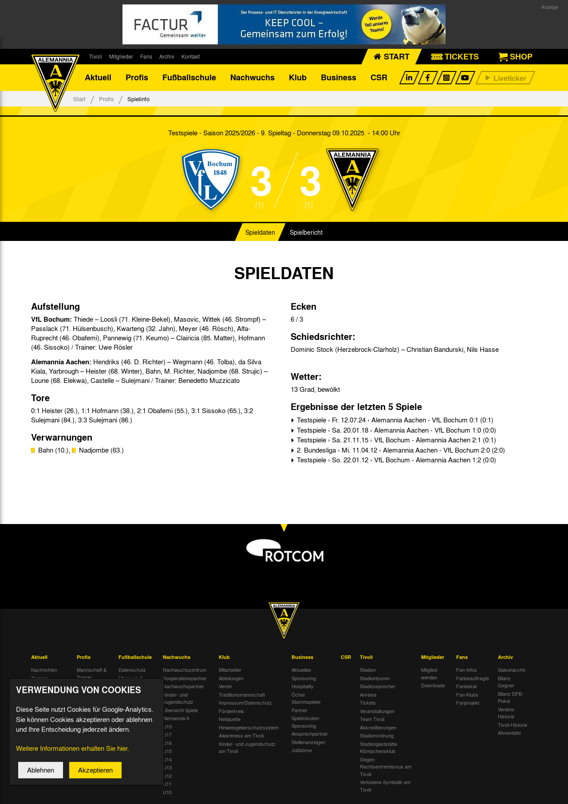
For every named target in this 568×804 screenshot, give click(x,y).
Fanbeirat (466, 686)
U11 (167, 783)
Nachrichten (44, 669)
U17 (167, 734)
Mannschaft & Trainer (91, 673)
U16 (167, 742)
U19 (167, 726)
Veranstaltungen (377, 710)
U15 (167, 750)
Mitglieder (121, 56)
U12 (167, 775)
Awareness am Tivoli (241, 735)
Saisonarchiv (512, 669)
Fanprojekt (467, 702)
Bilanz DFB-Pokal (511, 697)
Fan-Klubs (467, 694)
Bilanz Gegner (506, 681)
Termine (39, 678)
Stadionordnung (377, 735)
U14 (167, 759)
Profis (137, 77)
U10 (167, 792)
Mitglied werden (429, 673)
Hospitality (303, 686)
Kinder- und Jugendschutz (178, 698)
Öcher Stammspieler (306, 698)
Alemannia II (176, 717)
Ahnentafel (509, 732)
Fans (146, 56)
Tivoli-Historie (512, 724)
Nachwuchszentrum (184, 669)
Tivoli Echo (43, 686)
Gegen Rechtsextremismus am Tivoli (385, 766)
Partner (300, 709)
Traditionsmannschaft (242, 694)
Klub (298, 77)
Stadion (368, 669)
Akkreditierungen (378, 727)
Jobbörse (302, 749)
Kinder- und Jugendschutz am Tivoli (247, 747)
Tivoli (95, 56)
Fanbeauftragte (472, 678)
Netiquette (230, 718)
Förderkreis (231, 710)
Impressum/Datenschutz (245, 702)
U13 (167, 767)
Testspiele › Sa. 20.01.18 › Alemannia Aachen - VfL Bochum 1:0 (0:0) (395, 430)
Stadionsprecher (377, 686)
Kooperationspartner (185, 678)
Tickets (368, 702)
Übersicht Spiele (180, 709)
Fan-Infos (466, 669)
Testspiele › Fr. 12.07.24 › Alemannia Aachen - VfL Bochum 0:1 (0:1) (394, 420)
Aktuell (98, 77)
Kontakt (190, 56)
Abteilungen (231, 678)
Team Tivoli (372, 718)
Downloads (433, 685)
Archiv (166, 56)
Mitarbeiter (230, 669)
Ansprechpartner (310, 733)
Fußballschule (189, 77)
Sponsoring (304, 678)
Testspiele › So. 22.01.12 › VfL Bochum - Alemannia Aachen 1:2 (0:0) (395, 460)
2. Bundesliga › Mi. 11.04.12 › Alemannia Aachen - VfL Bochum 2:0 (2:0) (400, 450)
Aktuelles (301, 669)
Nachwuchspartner (183, 686)
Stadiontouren (375, 678)
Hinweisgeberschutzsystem (249, 727)
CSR (379, 77)
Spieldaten (260, 232)
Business (338, 77)
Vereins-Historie (507, 712)
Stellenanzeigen (308, 741)
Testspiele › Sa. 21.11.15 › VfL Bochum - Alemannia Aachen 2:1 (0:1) (395, 440)
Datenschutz (132, 669)
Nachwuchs (252, 77)
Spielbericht (306, 232)
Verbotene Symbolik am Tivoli (385, 785)
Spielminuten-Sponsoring (306, 721)
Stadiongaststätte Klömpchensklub (378, 747)
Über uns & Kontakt (130, 681)
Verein (225, 686)
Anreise (368, 694)
